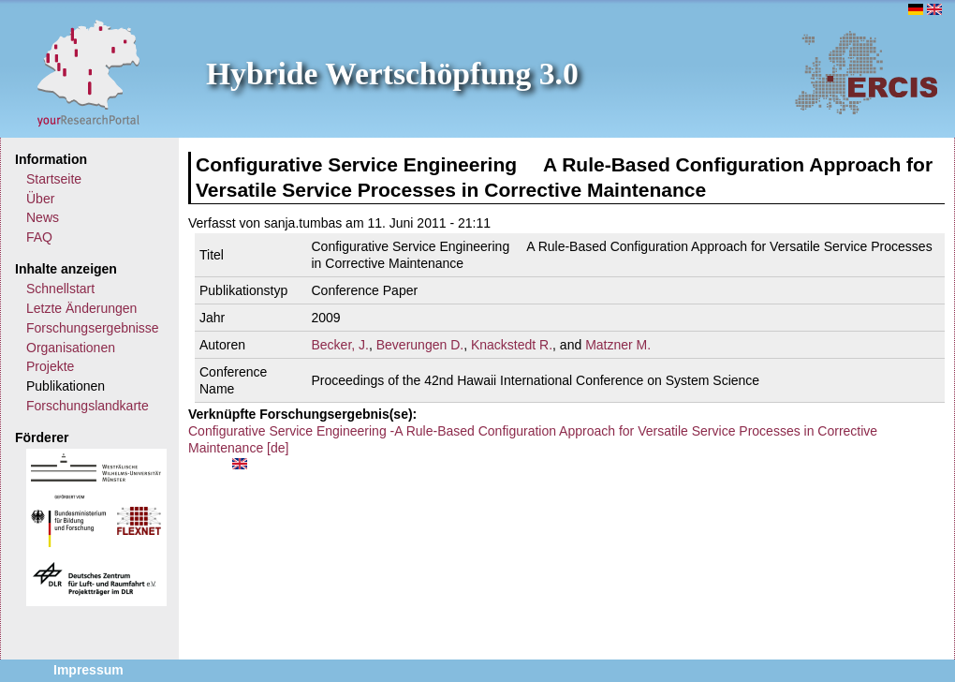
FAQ (39, 237)
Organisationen (70, 347)
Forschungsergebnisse (92, 327)
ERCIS (866, 72)
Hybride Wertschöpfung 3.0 (392, 73)
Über (40, 198)
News (42, 217)
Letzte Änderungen (81, 308)
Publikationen (65, 385)
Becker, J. (340, 344)
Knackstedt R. (511, 344)
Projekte (50, 366)
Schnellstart (60, 288)
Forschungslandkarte (87, 405)
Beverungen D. (419, 344)
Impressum (88, 669)
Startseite (53, 178)
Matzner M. (618, 344)
